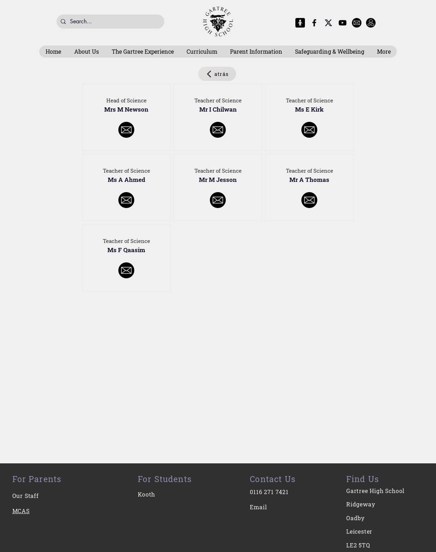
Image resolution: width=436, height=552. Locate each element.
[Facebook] (314, 23)
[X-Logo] (328, 23)
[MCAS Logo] (300, 23)
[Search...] (109, 21)
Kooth (146, 494)
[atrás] (217, 74)
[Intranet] (371, 23)
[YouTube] (342, 23)
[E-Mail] (356, 23)
